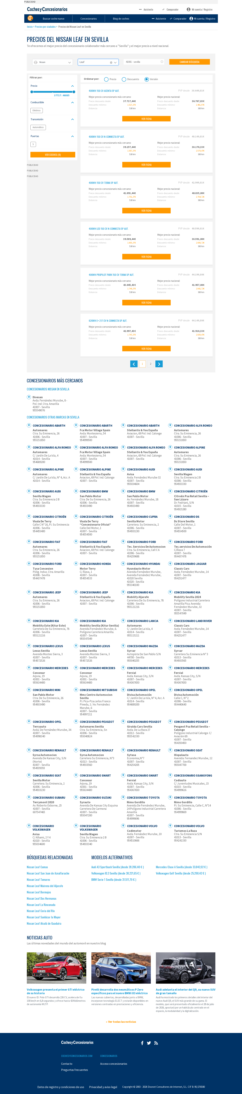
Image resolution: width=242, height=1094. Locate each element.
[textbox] (52, 62)
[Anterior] (134, 363)
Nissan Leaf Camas (37, 867)
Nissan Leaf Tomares (38, 879)
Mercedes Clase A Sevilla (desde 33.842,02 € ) (181, 867)
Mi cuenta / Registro (199, 9)
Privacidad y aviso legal (103, 1087)
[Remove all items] (111, 62)
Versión (154, 79)
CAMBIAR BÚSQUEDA (189, 62)
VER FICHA (146, 119)
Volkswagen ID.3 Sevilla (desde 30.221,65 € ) (115, 873)
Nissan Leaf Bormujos (39, 892)
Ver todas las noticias (122, 1021)
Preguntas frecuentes (74, 1070)
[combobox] (52, 62)
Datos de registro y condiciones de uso (60, 1087)
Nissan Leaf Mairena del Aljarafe (45, 886)
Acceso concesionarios (113, 1064)
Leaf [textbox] (81, 62)
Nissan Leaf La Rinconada (41, 905)
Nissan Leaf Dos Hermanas (41, 898)
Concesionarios (124, 18)
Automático (38, 127)
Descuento (133, 79)
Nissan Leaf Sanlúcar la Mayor (44, 917)
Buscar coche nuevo (90, 18)
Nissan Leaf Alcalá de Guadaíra (44, 923)
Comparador (169, 9)
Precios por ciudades (45, 26)
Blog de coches (155, 18)
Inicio (30, 26)
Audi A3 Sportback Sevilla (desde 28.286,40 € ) (117, 867)
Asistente (145, 9)
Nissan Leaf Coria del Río (41, 911)
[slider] (31, 92)
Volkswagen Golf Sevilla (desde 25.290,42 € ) (181, 873)
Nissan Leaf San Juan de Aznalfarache (48, 873)
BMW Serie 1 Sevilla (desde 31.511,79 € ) (113, 879)
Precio (113, 79)
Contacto (66, 1064)
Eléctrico (37, 110)
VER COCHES (53, 154)
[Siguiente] (159, 363)
